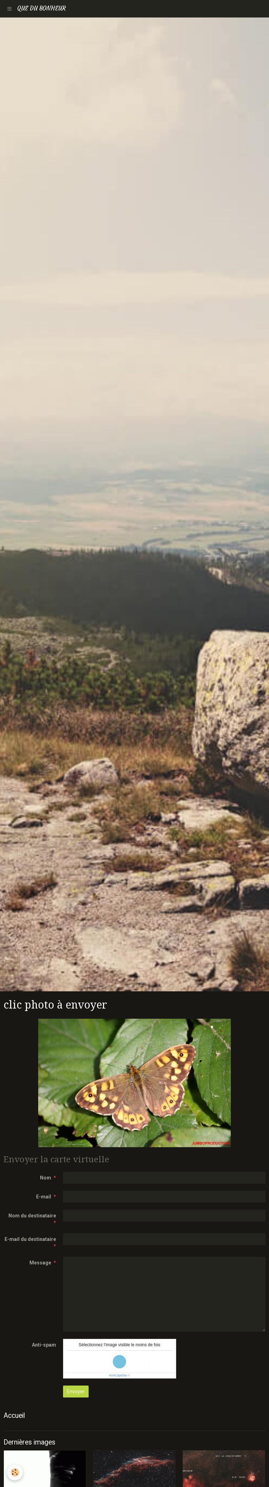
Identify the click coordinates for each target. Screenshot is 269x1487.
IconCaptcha (118, 1375)
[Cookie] (15, 1472)
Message (40, 1262)
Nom (45, 1178)
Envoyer (76, 1391)
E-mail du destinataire (30, 1239)
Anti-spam (44, 1345)
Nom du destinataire (32, 1215)
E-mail (43, 1196)
